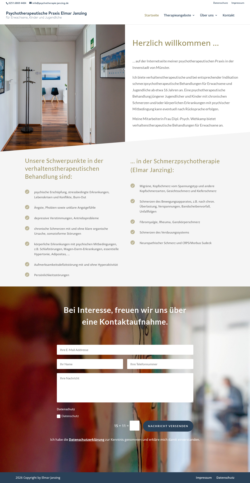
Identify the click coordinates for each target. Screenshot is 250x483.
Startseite (152, 15)
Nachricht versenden (168, 434)
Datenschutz (220, 3)
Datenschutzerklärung (86, 439)
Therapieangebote (177, 15)
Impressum (237, 3)
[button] (8, 474)
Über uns (207, 15)
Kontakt (228, 15)
